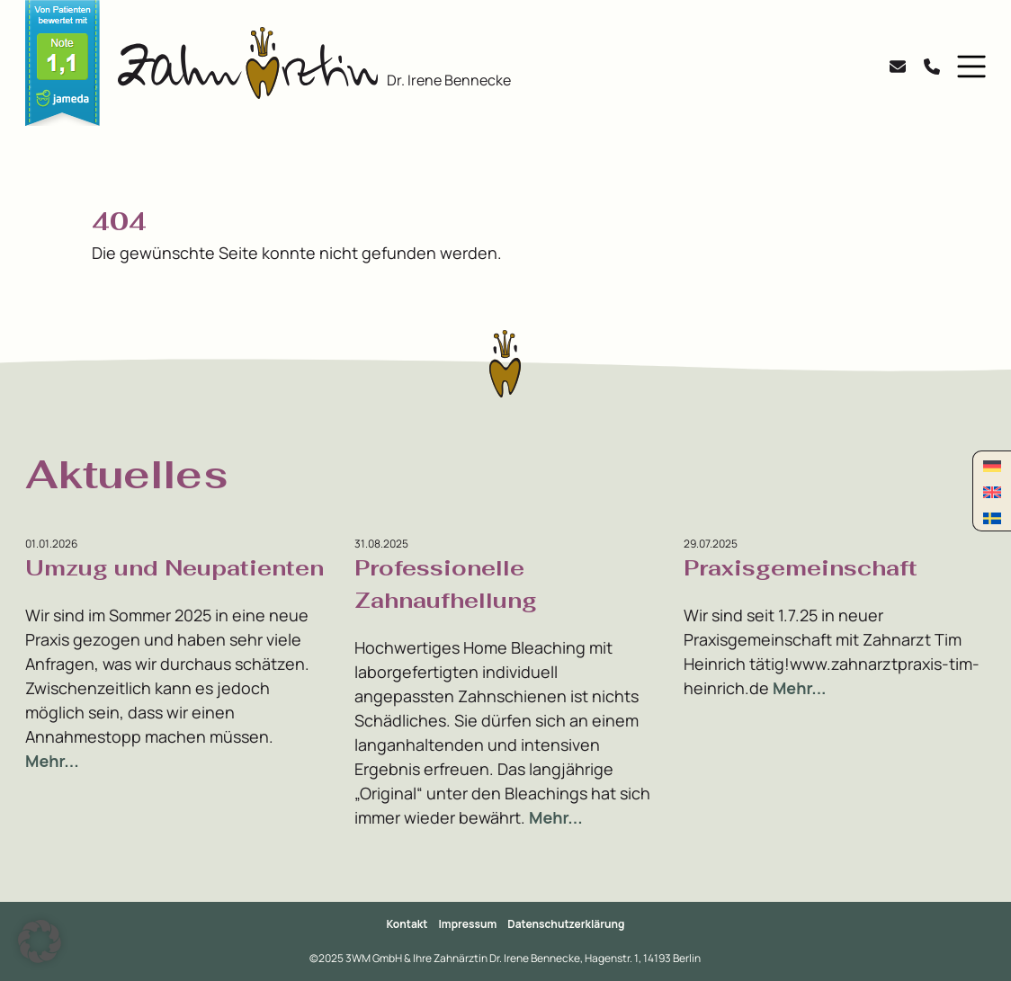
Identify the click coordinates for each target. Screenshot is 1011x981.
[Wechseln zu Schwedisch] (992, 517)
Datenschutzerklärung (565, 924)
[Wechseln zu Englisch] (992, 491)
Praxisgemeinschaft (800, 568)
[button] (967, 66)
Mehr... (52, 760)
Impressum (468, 924)
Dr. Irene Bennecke (449, 80)
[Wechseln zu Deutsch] (992, 465)
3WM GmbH (374, 958)
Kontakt (407, 924)
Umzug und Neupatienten (174, 568)
